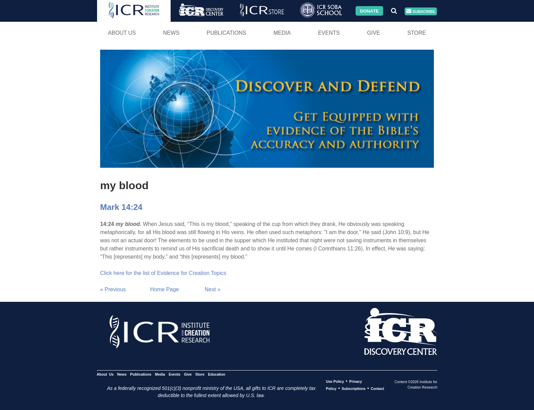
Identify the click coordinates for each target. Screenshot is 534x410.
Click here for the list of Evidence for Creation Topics (163, 273)
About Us (122, 33)
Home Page (164, 289)
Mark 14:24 (121, 207)
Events (329, 33)
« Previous (113, 289)
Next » (212, 289)
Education (216, 374)
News (171, 33)
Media (282, 33)
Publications (226, 33)
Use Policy (335, 381)
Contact (377, 389)
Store (416, 33)
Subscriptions (353, 389)
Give (373, 33)
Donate (369, 10)
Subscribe (420, 11)
